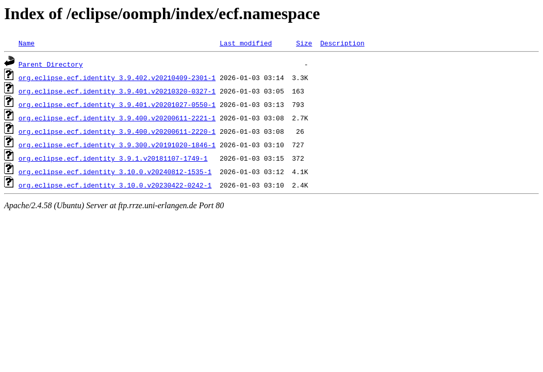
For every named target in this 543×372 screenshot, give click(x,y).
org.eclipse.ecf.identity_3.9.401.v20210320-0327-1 (117, 91)
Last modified (246, 43)
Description (342, 43)
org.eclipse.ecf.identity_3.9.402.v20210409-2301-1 (117, 77)
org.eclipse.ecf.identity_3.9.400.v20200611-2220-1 (117, 131)
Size (304, 43)
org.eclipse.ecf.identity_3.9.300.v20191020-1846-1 (117, 144)
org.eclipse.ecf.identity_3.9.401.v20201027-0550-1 (117, 104)
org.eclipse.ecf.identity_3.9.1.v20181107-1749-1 (113, 158)
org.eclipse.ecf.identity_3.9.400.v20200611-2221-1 (117, 117)
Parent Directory (51, 64)
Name (27, 43)
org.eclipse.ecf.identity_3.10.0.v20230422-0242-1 (115, 185)
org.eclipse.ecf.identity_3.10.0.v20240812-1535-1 (115, 171)
